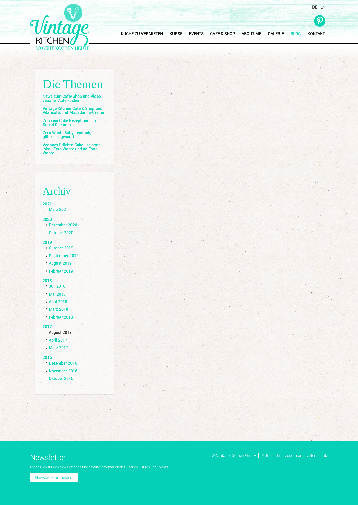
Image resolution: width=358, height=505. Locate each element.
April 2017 (58, 340)
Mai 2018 (57, 294)
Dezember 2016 (63, 363)
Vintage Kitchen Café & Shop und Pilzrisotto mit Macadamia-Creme (73, 110)
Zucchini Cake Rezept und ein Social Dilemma (69, 122)
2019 (47, 242)
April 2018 (58, 301)
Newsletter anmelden (54, 477)
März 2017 (58, 347)
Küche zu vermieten (142, 33)
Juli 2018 (57, 286)
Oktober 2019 (61, 248)
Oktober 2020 (61, 232)
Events (196, 33)
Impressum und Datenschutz (302, 455)
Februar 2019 (61, 271)
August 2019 (60, 263)
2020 (47, 219)
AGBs (267, 455)
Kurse (176, 33)
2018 (47, 280)
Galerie (276, 33)
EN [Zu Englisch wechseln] (322, 7)
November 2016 (63, 371)
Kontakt (316, 33)
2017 (47, 326)
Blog (296, 33)
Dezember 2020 (63, 225)
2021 (47, 204)
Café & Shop (222, 33)
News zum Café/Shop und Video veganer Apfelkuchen (72, 98)
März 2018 (58, 309)
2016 (47, 357)
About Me (251, 33)
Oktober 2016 (61, 378)
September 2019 (64, 255)
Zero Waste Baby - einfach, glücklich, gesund (67, 134)
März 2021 (58, 209)
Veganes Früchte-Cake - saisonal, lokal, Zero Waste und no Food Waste (73, 149)
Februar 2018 (61, 317)
